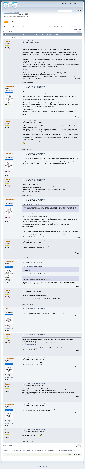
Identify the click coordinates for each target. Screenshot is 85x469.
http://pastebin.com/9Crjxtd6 (29, 344)
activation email (16, 12)
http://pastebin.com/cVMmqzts (30, 394)
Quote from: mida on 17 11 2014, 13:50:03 (32, 204)
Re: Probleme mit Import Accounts (35, 86)
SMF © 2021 (42, 465)
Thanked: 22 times (9, 106)
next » (80, 29)
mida (8, 41)
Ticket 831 (25, 69)
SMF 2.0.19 (36, 465)
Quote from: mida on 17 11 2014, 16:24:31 (32, 266)
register (21, 11)
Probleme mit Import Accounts (34, 41)
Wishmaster (10, 86)
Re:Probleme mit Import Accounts (35, 121)
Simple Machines (49, 465)
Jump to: (69, 454)
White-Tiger (57, 26)
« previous (75, 29)
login (17, 11)
